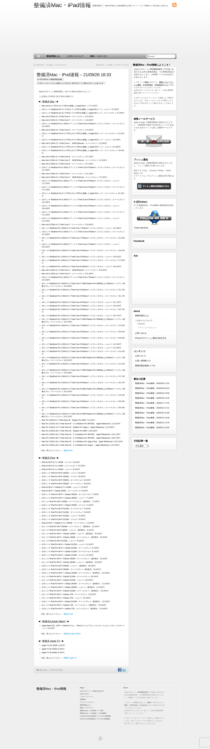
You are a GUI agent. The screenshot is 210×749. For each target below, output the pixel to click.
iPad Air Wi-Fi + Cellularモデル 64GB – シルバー (61, 487)
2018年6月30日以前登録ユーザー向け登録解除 (95, 716)
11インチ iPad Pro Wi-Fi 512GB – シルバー (59, 541)
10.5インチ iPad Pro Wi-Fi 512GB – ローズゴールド (63, 509)
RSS (146, 82)
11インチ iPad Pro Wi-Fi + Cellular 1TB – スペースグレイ (65, 594)
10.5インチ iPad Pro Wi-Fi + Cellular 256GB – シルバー (64, 498)
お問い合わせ (141, 333)
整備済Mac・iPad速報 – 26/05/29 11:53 (152, 383)
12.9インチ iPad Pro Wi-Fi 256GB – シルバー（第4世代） (65, 566)
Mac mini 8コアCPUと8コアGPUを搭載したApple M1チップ (66, 106)
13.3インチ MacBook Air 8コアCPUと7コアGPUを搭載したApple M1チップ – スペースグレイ (79, 113)
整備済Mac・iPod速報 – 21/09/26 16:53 (51, 65)
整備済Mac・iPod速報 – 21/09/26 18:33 (73, 74)
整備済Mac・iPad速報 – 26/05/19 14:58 (152, 393)
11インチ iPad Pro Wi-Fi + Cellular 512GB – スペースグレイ (66, 576)
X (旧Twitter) (148, 85)
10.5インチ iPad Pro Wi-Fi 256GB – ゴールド (60, 476)
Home (38, 56)
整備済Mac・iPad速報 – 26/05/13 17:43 (152, 422)
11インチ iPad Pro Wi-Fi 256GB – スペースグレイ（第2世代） (67, 526)
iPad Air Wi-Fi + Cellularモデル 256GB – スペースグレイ (64, 523)
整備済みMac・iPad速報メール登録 (91, 710)
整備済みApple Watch (53, 621)
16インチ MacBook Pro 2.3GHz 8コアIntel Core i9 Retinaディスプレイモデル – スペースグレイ (80, 250)
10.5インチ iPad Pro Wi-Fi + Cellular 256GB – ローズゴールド (67, 494)
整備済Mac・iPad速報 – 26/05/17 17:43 (152, 403)
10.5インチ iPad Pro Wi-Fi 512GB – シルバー (60, 516)
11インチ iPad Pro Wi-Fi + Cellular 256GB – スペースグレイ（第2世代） (71, 559)
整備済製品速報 (56, 79)
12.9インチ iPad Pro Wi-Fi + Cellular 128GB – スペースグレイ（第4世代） (72, 573)
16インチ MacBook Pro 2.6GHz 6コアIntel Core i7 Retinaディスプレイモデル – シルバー (77, 228)
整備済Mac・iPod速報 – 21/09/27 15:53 (111, 65)
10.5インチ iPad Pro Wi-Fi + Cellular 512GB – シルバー (64, 544)
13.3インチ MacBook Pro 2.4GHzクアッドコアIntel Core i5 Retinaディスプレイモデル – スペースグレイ (83, 167)
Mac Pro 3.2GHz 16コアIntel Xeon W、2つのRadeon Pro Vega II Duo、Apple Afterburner (77, 442)
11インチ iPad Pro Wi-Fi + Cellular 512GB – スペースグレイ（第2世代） (71, 591)
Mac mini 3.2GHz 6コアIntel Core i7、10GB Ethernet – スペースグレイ (70, 143)
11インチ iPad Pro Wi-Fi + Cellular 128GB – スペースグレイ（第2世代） (71, 537)
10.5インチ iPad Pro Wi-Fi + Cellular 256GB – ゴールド (64, 505)
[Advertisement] (105, 31)
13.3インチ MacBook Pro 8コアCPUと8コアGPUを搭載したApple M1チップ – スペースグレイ (79, 133)
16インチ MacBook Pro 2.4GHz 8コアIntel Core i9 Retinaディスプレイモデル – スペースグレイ (80, 332)
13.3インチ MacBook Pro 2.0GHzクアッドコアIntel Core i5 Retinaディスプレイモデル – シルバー (81, 181)
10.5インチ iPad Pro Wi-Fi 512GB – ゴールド (60, 519)
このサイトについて (75, 56)
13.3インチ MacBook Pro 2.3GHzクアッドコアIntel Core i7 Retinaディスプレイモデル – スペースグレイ (83, 277)
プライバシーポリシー (147, 328)
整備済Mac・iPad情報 (62, 5)
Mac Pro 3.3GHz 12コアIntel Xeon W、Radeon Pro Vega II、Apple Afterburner (73, 427)
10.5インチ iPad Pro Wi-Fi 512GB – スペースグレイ (63, 512)
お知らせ (139, 356)
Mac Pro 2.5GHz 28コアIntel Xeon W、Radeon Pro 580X (65, 431)
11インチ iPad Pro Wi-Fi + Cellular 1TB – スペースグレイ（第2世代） (70, 605)
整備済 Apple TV (51, 641)
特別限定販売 (156, 69)
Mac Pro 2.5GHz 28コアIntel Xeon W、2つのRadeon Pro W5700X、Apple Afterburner (76, 434)
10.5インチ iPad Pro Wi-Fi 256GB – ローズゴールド (63, 480)
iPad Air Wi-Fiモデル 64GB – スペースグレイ (60, 466)
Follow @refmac (141, 228)
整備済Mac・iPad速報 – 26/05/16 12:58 (152, 413)
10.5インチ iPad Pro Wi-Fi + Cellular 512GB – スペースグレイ (67, 548)
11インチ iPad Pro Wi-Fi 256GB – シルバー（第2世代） (64, 530)
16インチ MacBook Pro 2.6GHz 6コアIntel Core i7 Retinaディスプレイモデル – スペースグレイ (80, 238)
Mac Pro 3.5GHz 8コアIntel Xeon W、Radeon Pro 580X (64, 420)
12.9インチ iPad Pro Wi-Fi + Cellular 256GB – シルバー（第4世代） (69, 587)
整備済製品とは (53, 56)
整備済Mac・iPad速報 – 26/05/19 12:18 (152, 398)
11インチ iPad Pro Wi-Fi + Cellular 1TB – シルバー (62, 598)
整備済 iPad (48, 458)
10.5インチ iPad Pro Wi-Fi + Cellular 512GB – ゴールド (64, 555)
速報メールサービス (98, 56)
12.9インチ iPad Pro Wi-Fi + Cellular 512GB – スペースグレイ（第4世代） (72, 601)
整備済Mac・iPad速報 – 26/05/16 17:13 (152, 408)
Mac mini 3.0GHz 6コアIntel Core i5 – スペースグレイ (63, 116)
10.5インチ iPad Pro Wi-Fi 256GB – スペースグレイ (63, 484)
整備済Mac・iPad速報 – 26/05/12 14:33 (152, 427)
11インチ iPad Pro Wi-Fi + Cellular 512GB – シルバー (63, 580)
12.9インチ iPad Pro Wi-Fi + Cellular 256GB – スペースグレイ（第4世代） (72, 584)
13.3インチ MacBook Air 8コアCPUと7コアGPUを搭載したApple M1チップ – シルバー (76, 109)
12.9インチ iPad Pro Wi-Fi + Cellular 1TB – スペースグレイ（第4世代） (70, 609)
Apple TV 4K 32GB (49, 649)
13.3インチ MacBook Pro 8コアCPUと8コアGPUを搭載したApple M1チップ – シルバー (77, 140)
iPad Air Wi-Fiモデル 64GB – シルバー (57, 469)
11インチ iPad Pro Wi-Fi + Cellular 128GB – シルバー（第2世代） (68, 534)
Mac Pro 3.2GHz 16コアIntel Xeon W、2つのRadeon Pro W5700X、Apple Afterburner (76, 424)
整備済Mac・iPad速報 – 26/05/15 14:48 (152, 418)
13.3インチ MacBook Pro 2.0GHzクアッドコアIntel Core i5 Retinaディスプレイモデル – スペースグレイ (83, 187)
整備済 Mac (48, 101)
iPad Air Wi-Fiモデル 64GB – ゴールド (57, 462)
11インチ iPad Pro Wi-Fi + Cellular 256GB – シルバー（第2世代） (68, 562)
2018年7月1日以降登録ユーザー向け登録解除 (95, 719)
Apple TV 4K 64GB (49, 653)
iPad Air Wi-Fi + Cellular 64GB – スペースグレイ (61, 491)
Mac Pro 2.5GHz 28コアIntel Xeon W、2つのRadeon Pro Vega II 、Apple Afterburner (76, 445)
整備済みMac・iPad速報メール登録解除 (93, 713)
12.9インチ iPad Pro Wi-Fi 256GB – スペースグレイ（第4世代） (68, 569)
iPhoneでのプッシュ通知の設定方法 (150, 338)
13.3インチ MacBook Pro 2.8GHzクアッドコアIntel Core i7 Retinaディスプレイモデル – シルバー (81, 244)
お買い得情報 (141, 361)
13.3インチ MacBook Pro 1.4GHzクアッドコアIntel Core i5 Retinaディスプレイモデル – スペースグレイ (83, 124)
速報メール (163, 82)
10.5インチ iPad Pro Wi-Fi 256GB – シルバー (60, 473)
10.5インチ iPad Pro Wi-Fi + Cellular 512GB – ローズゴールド (67, 551)
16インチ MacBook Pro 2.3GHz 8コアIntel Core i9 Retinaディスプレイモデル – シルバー (77, 257)
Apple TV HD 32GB (50, 645)
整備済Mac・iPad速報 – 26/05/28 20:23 (152, 388)
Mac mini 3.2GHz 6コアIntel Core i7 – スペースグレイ (63, 120)
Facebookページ (161, 85)
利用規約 (141, 324)
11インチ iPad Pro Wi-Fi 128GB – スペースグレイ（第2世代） (67, 501)
